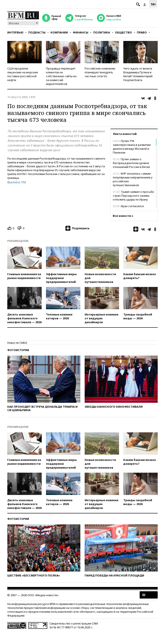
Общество (123, 32)
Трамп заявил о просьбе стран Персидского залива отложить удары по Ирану (133, 195)
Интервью (15, 32)
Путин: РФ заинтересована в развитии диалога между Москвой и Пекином (132, 146)
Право (142, 32)
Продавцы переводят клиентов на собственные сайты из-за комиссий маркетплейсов (62, 76)
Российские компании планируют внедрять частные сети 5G (100, 72)
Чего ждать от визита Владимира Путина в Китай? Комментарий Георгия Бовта (138, 74)
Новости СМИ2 (17, 343)
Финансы (80, 32)
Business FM (16, 182)
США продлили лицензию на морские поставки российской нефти (22, 74)
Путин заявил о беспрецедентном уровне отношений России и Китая (131, 163)
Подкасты (37, 32)
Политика (101, 32)
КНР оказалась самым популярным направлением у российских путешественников (133, 179)
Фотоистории (18, 350)
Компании (59, 32)
